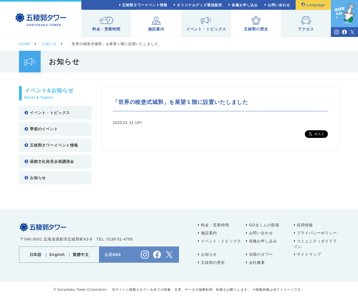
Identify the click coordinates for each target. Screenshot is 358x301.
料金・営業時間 (106, 23)
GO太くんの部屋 (262, 225)
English (57, 254)
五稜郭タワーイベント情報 (144, 5)
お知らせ (35, 178)
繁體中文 (81, 254)
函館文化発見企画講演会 (49, 161)
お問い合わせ (279, 5)
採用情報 (303, 225)
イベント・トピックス (206, 23)
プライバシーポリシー (315, 233)
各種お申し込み (245, 5)
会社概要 (255, 262)
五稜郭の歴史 (256, 23)
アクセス (306, 23)
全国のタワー (259, 254)
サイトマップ (307, 254)
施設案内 (156, 23)
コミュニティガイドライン (315, 244)
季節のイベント (41, 129)
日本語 (36, 254)
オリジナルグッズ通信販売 (199, 5)
